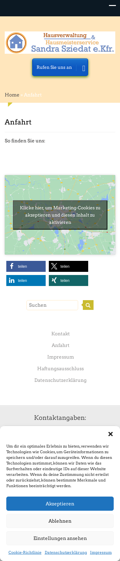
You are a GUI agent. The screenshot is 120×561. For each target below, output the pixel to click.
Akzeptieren (60, 504)
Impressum (101, 552)
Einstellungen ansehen (60, 538)
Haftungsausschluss (60, 368)
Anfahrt (61, 345)
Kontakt (60, 334)
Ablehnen (60, 521)
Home (12, 95)
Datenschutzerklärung (66, 552)
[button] (110, 434)
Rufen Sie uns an (61, 69)
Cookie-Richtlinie (25, 552)
